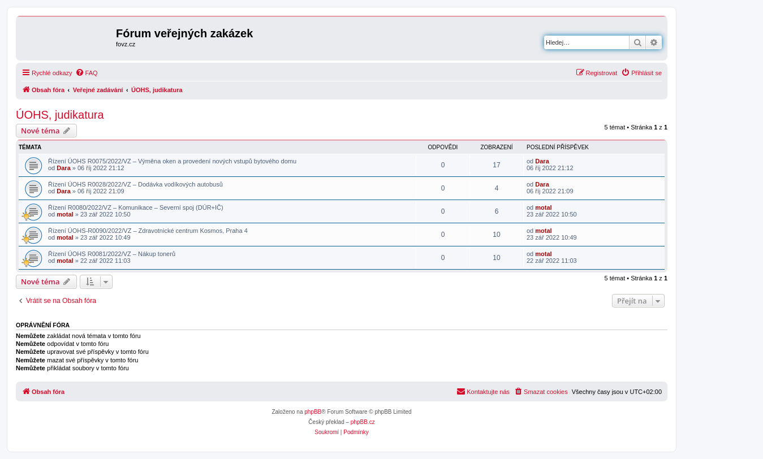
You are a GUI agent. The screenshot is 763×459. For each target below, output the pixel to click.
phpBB (312, 412)
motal (65, 214)
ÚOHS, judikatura (60, 115)
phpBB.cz (363, 422)
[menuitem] (86, 73)
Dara (63, 167)
